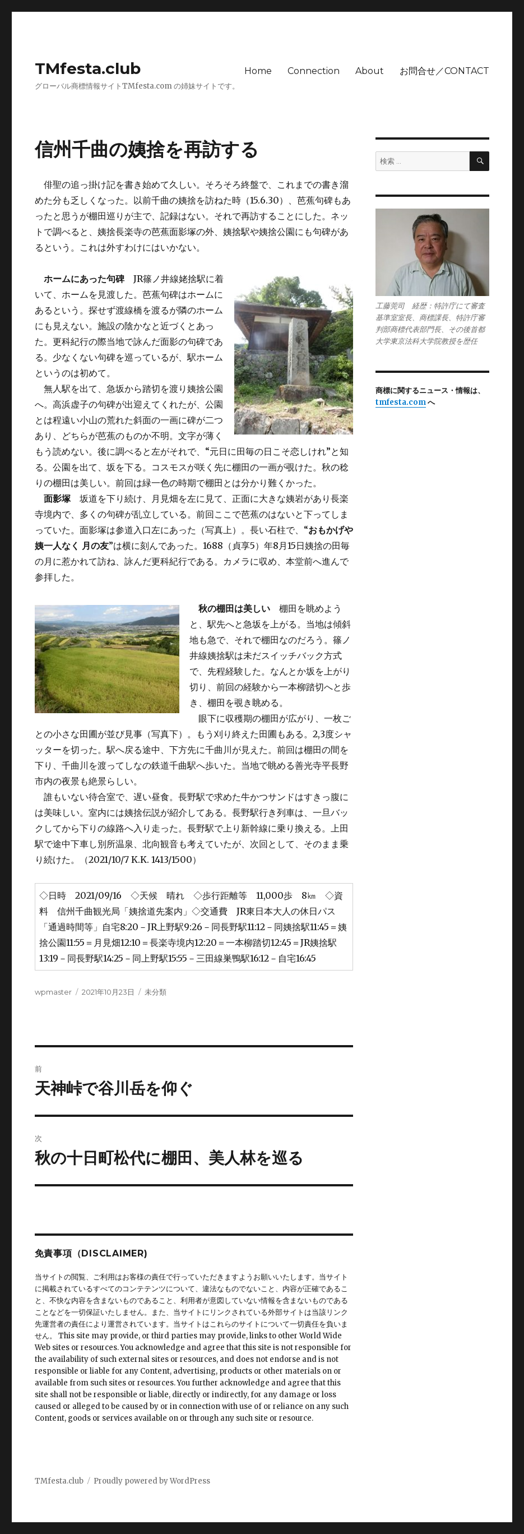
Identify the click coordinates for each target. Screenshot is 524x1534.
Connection (313, 71)
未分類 (155, 991)
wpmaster (53, 991)
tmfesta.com (400, 402)
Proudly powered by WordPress (152, 1481)
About (369, 71)
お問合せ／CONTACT (444, 71)
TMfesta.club (88, 68)
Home (258, 71)
